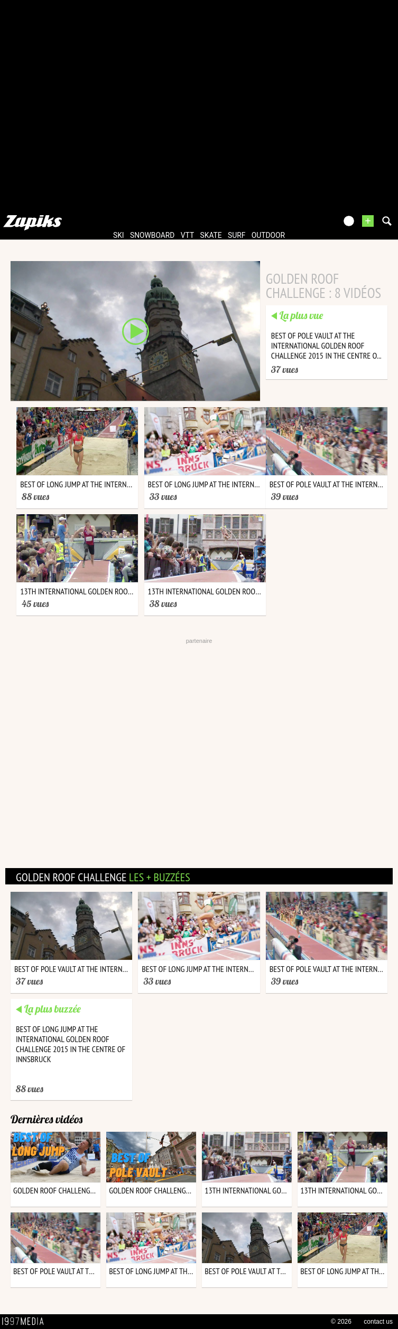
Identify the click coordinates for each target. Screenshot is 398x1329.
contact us (378, 1321)
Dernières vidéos (46, 1119)
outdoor (268, 235)
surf (236, 235)
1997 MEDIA (26, 1321)
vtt (187, 235)
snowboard (152, 235)
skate (211, 235)
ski (118, 235)
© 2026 (341, 1321)
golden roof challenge (103, 877)
